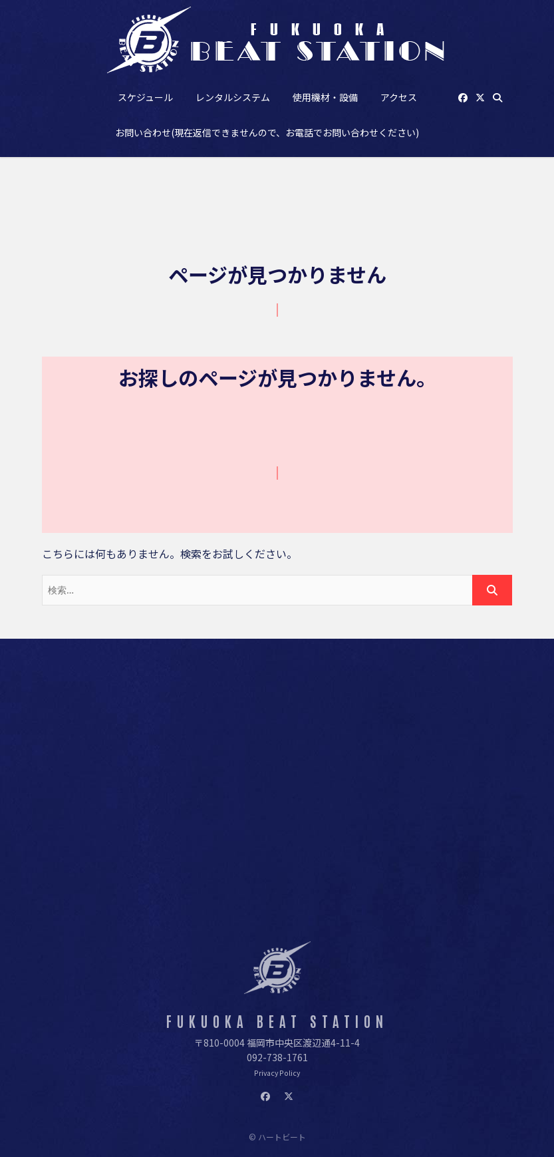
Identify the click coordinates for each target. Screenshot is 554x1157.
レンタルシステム (233, 97)
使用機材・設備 (325, 97)
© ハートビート (277, 1136)
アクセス (398, 97)
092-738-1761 (277, 1057)
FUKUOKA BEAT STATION (277, 1021)
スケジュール (145, 97)
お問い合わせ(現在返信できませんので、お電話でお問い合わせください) (267, 132)
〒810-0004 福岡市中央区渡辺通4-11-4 (277, 1042)
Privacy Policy (277, 1073)
